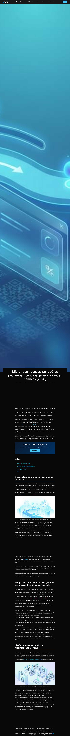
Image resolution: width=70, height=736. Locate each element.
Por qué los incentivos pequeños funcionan (26, 464)
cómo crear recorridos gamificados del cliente (32, 659)
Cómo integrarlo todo (21, 469)
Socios (55, 1)
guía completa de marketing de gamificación (31, 424)
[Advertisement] (35, 398)
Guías (38, 1)
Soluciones (31, 1)
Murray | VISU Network (19, 382)
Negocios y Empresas (51, 382)
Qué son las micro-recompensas (23, 463)
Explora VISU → (35, 450)
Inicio (17, 1)
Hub (43, 1)
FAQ (18, 471)
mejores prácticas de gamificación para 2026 (38, 597)
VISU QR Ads (25, 559)
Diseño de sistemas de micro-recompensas (26, 466)
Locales (49, 1)
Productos (23, 1)
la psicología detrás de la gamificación (28, 494)
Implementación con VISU (22, 468)
